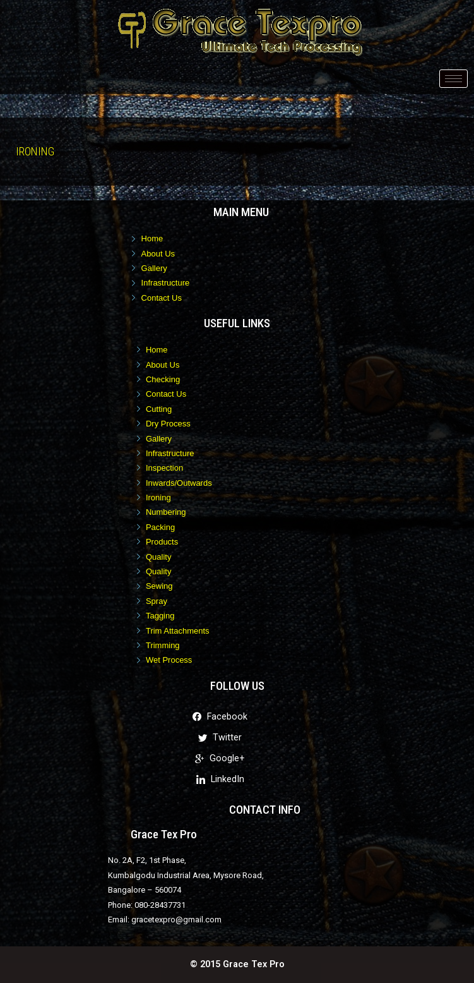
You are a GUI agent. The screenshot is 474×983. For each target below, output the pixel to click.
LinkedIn (220, 779)
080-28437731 (160, 905)
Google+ (220, 758)
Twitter (220, 737)
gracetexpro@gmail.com (176, 919)
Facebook (220, 716)
